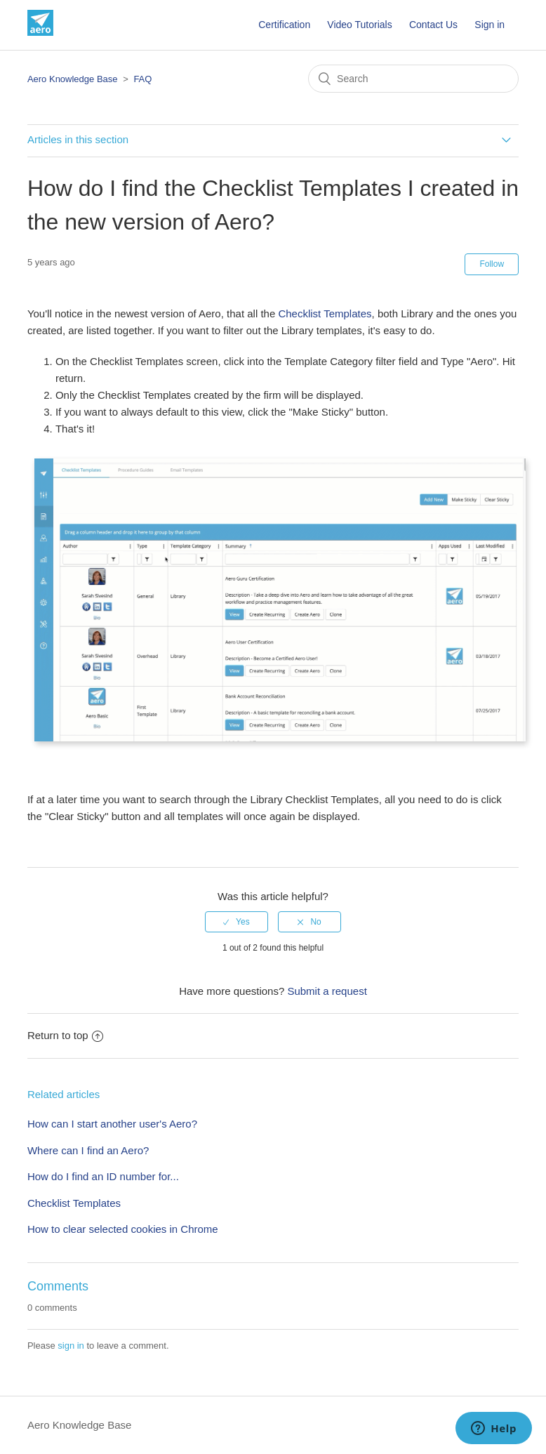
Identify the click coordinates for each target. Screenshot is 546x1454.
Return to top (65, 1035)
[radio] (236, 921)
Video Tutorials (359, 24)
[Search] (413, 79)
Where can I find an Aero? (88, 1150)
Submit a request (326, 991)
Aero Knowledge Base (72, 79)
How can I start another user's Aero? (112, 1124)
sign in (71, 1345)
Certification (284, 24)
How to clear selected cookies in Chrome (122, 1229)
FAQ (142, 79)
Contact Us (433, 24)
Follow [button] (491, 264)
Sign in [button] (489, 24)
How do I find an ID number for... (103, 1176)
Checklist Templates (324, 313)
